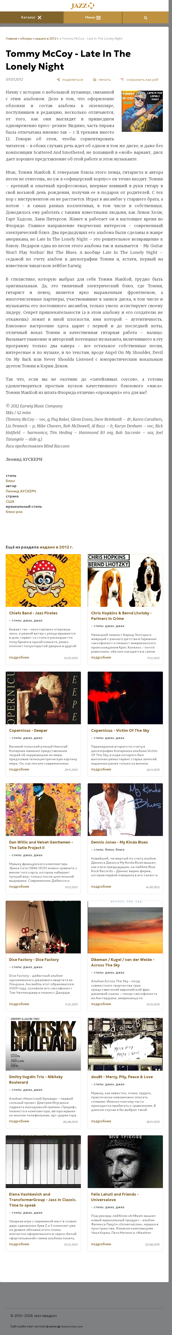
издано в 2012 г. (47, 39)
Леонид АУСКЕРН (21, 491)
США (10, 501)
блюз (10, 481)
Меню (93, 17)
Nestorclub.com (72, 1326)
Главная (11, 39)
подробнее (19, 657)
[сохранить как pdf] (139, 79)
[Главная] (84, 6)
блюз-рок (14, 512)
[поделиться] (69, 79)
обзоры (26, 39)
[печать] (101, 79)
